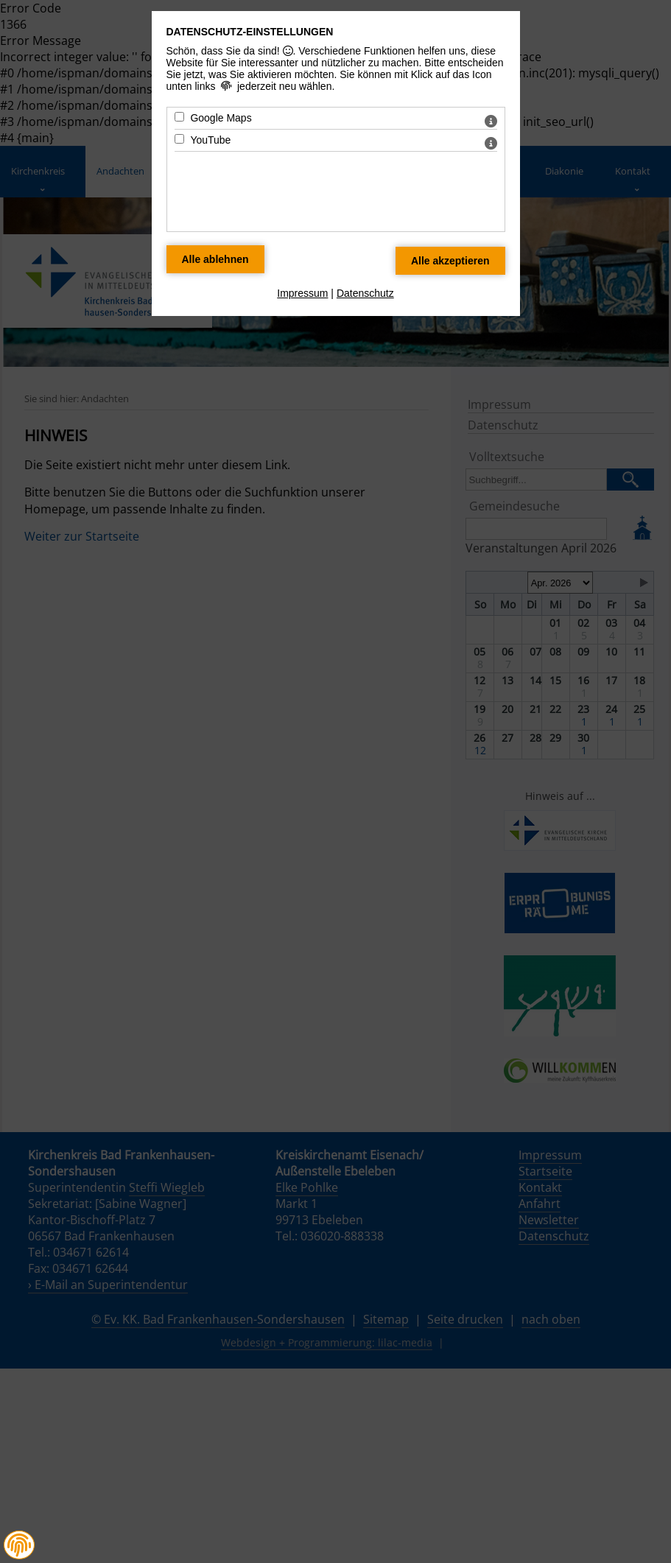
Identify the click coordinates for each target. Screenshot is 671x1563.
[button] (19, 1545)
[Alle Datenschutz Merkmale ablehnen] (215, 259)
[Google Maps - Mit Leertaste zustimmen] (179, 117)
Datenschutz (365, 293)
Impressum (302, 293)
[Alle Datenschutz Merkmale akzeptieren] (450, 261)
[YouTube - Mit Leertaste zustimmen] (179, 139)
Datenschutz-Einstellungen (250, 32)
